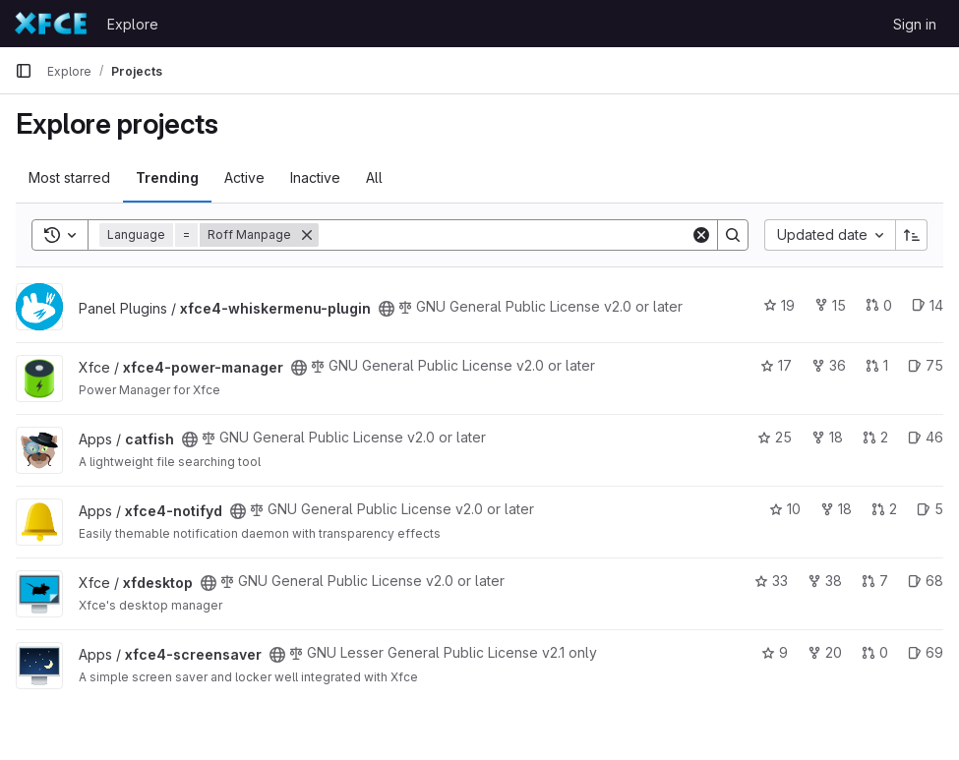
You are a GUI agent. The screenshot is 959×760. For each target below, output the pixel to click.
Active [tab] (244, 177)
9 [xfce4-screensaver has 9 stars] (774, 652)
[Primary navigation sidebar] (23, 71)
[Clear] (701, 235)
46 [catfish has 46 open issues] (925, 437)
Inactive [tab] (315, 177)
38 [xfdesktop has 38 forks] (825, 580)
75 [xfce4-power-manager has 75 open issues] (925, 365)
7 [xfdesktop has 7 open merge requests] (875, 580)
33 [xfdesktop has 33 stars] (771, 580)
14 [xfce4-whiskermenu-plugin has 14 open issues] (927, 305)
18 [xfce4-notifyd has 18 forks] (836, 508)
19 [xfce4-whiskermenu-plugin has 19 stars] (779, 305)
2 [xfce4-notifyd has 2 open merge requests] (884, 508)
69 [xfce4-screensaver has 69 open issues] (925, 652)
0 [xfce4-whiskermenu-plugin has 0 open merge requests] (879, 305)
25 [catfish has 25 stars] (774, 437)
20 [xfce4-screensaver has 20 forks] (825, 652)
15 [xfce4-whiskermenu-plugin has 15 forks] (830, 305)
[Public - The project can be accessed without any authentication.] (386, 309)
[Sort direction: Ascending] (912, 235)
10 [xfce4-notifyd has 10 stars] (785, 508)
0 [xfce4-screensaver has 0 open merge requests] (875, 652)
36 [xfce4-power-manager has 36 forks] (828, 365)
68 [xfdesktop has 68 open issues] (925, 580)
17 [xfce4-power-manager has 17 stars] (776, 365)
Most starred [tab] (69, 177)
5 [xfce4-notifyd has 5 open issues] (930, 508)
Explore (132, 24)
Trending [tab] (167, 177)
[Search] (505, 235)
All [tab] (374, 177)
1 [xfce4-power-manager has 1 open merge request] (877, 365)
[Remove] (307, 235)
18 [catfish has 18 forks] (827, 437)
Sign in (914, 24)
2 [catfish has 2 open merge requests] (875, 437)
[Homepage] (51, 23)
